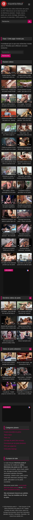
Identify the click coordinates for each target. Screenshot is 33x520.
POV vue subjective (10, 446)
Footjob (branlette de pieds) (12, 432)
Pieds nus (7, 437)
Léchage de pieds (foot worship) (14, 440)
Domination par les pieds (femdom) (15, 443)
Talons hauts (8, 435)
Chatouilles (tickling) (10, 449)
